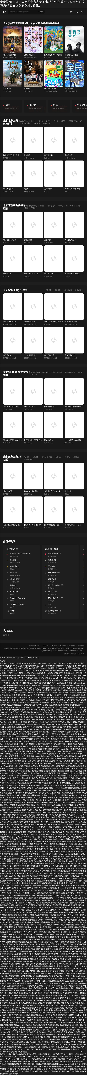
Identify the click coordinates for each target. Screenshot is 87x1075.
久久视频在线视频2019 (48, 1064)
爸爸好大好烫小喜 (29, 1069)
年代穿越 (67, 457)
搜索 (40, 12)
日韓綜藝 (57, 290)
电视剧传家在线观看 (59, 1069)
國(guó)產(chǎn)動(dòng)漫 (40, 372)
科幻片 (48, 121)
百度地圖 (45, 645)
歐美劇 (60, 206)
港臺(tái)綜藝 (68, 290)
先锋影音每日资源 (14, 1069)
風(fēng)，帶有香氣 (31, 491)
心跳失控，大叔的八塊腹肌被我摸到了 (17, 525)
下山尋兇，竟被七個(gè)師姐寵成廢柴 (37, 525)
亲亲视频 (3, 661)
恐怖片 (56, 121)
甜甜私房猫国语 (52, 1056)
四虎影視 (6, 635)
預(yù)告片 (46, 123)
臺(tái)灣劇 (69, 206)
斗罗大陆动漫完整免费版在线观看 (20, 1066)
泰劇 (26, 208)
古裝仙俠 (58, 457)
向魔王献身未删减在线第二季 (11, 1064)
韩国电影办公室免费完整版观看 (70, 1056)
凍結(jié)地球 (49, 440)
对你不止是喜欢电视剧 (28, 1054)
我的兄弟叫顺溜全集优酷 (63, 1059)
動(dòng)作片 (23, 121)
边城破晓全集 (56, 1071)
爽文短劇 (26, 457)
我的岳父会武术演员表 (64, 1066)
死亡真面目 (48, 189)
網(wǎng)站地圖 (34, 645)
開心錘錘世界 (49, 406)
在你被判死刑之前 (71, 55)
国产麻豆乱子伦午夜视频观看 (43, 1061)
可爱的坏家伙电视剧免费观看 (42, 1059)
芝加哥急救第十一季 (72, 274)
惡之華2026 (48, 274)
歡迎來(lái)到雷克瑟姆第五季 (13, 155)
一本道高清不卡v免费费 (11, 1071)
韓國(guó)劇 (51, 206)
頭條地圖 (81, 645)
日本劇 (78, 206)
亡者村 (12, 611)
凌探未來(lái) (49, 155)
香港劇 (42, 206)
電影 (6, 105)
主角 (49, 604)
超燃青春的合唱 (29, 55)
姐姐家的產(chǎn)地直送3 (53, 55)
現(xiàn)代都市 (28, 459)
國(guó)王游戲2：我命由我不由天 (56, 525)
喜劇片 (33, 121)
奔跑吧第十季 (49, 355)
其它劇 (33, 208)
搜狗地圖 (72, 645)
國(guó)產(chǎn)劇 (31, 206)
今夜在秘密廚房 (70, 240)
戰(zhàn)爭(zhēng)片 (75, 121)
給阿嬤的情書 (8, 189)
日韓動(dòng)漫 (57, 372)
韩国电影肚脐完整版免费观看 (48, 1054)
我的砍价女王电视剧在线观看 (20, 1061)
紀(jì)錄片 (37, 123)
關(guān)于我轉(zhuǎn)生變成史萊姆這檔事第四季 (21, 440)
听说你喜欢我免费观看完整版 (44, 1066)
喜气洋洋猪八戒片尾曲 (31, 1064)
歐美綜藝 (78, 290)
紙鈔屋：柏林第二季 (31, 274)
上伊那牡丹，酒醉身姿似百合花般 (36, 440)
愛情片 (41, 121)
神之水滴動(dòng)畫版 (73, 440)
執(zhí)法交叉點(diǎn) (17, 604)
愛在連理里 (7, 88)
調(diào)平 (68, 155)
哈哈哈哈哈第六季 (9, 55)
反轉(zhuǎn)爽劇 (47, 457)
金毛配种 (76, 1059)
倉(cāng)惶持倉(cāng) (73, 189)
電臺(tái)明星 (8, 491)
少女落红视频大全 (12, 1054)
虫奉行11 (35, 1056)
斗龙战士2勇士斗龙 (44, 1069)
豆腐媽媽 (27, 88)
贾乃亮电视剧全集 (43, 1071)
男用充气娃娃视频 (67, 1054)
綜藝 (54, 105)
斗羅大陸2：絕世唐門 (11, 406)
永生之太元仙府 (29, 406)
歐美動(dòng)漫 (70, 372)
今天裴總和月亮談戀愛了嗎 (54, 491)
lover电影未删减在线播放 (21, 1059)
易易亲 (2, 1054)
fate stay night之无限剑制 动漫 (69, 1064)
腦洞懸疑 (76, 457)
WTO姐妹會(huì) (50, 88)
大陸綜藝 (48, 290)
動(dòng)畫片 (26, 123)
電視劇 (31, 105)
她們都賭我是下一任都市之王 (75, 525)
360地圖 (54, 645)
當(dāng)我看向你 (54, 611)
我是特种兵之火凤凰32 (63, 1061)
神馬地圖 (63, 645)
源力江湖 (68, 491)
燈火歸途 (27, 155)
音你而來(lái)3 (70, 355)
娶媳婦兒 (27, 189)
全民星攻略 (69, 88)
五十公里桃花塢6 (30, 355)
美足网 (42, 1056)
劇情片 (63, 121)
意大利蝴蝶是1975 (28, 1071)
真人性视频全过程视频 (22, 1056)
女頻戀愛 (35, 457)
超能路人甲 (7, 274)
